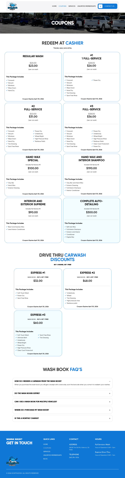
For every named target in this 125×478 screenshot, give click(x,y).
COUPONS (62, 6)
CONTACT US (109, 6)
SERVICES (71, 6)
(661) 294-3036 (74, 457)
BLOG (45, 459)
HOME (54, 6)
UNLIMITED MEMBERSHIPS (86, 6)
